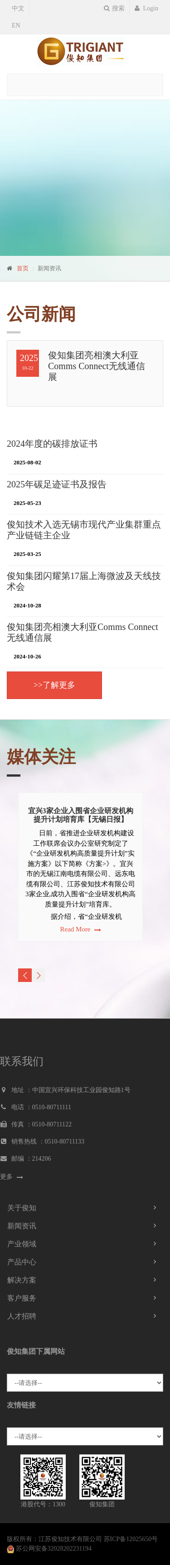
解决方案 (21, 1280)
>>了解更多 (54, 685)
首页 (23, 268)
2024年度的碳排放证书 (52, 444)
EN (16, 25)
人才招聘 (21, 1316)
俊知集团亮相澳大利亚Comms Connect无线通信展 (96, 366)
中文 (18, 8)
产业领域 (21, 1244)
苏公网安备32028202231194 (54, 1548)
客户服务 (21, 1298)
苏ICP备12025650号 (131, 1539)
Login (146, 8)
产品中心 (21, 1262)
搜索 (114, 8)
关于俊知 (21, 1208)
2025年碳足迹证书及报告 (57, 484)
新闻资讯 (21, 1226)
